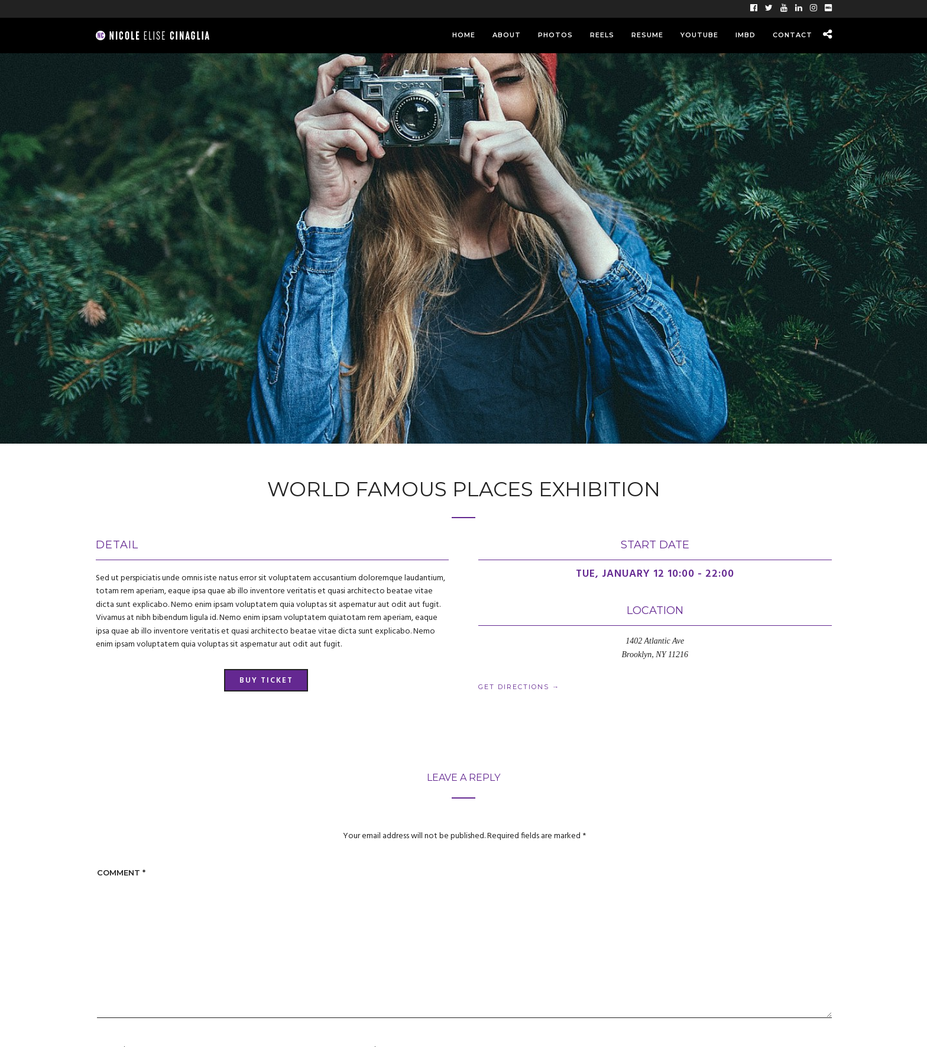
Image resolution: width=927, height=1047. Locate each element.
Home (463, 35)
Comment (121, 872)
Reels (602, 35)
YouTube (699, 35)
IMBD (745, 35)
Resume (647, 35)
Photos (555, 35)
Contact (792, 35)
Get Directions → (519, 687)
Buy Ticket (266, 680)
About (506, 35)
